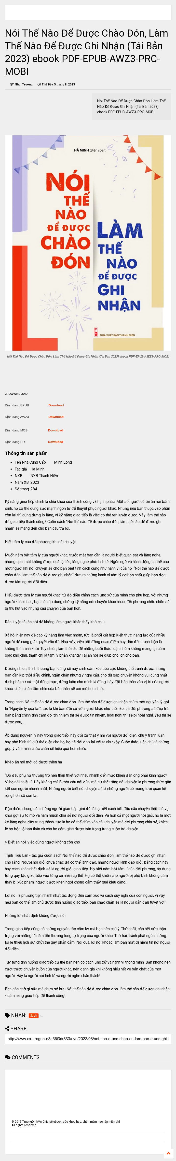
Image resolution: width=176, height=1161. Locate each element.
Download (56, 405)
